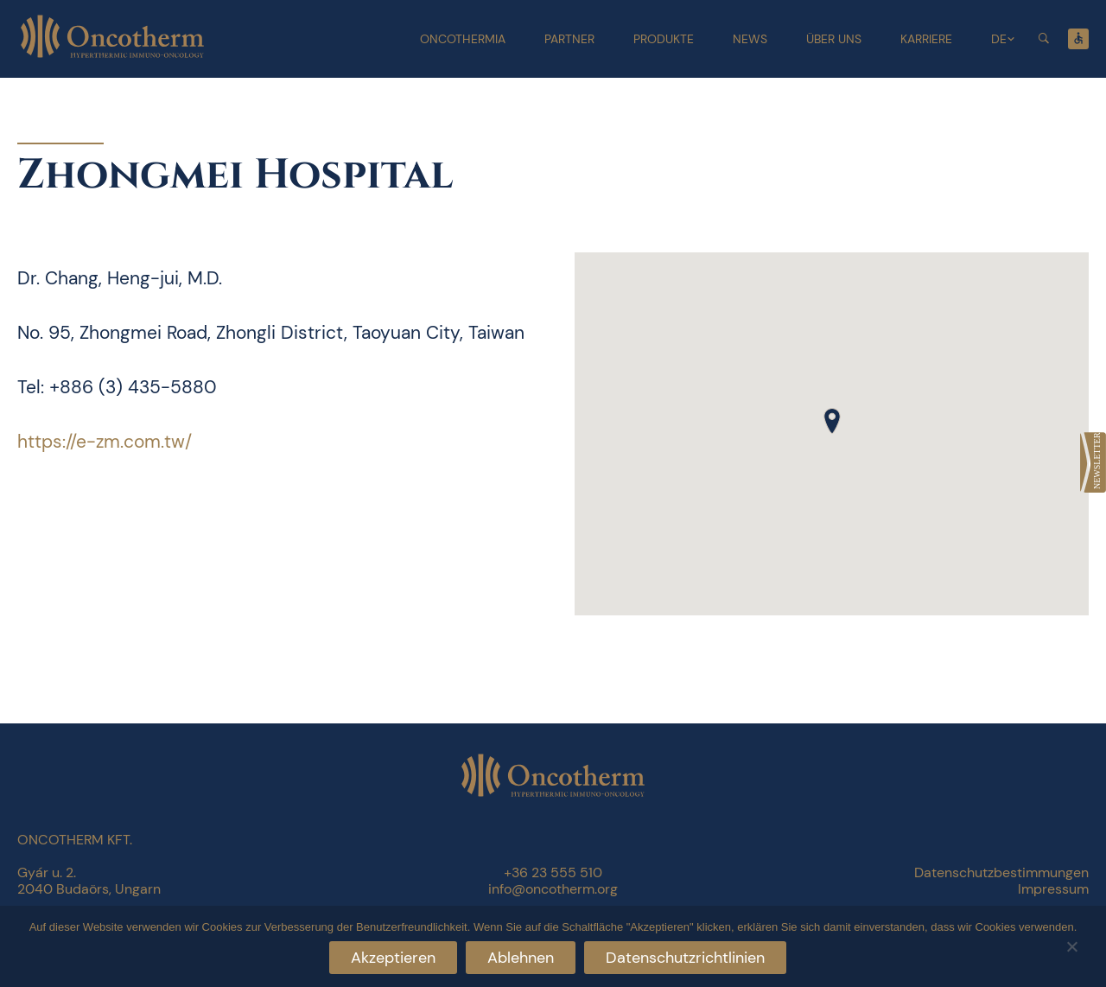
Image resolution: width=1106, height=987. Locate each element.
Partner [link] (569, 39)
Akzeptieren (393, 957)
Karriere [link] (926, 39)
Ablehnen (520, 957)
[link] (1093, 462)
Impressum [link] (1053, 889)
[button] (832, 421)
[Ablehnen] (1071, 944)
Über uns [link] (833, 39)
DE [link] (999, 39)
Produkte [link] (663, 39)
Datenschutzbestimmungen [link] (1001, 872)
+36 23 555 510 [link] (553, 872)
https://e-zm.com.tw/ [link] (104, 442)
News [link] (750, 39)
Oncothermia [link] (462, 39)
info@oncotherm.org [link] (553, 889)
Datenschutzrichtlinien (685, 957)
